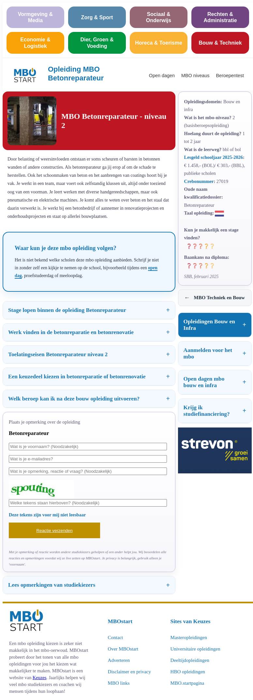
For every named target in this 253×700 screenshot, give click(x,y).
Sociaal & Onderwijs (158, 17)
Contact (115, 637)
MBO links (119, 683)
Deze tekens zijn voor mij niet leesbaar (47, 514)
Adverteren (119, 660)
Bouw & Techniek (220, 43)
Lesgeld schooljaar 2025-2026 (213, 157)
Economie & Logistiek (35, 43)
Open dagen (162, 75)
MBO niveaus (195, 75)
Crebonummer (199, 181)
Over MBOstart (123, 648)
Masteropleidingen (189, 637)
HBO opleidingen (188, 671)
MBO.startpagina (187, 683)
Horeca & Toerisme (158, 43)
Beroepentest (230, 75)
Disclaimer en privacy (129, 671)
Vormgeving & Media (35, 17)
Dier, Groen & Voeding (96, 43)
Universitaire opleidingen (195, 648)
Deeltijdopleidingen (190, 660)
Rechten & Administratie (220, 17)
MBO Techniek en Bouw (214, 297)
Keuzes (39, 677)
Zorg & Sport (97, 17)
